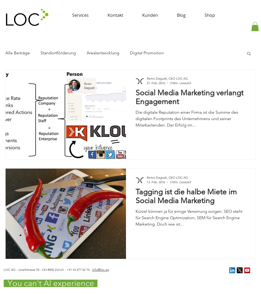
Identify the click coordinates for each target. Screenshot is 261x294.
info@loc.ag (100, 270)
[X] (240, 270)
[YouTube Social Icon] (247, 270)
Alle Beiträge (17, 52)
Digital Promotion (147, 52)
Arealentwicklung (103, 52)
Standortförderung (58, 52)
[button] (255, 26)
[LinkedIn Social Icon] (232, 270)
